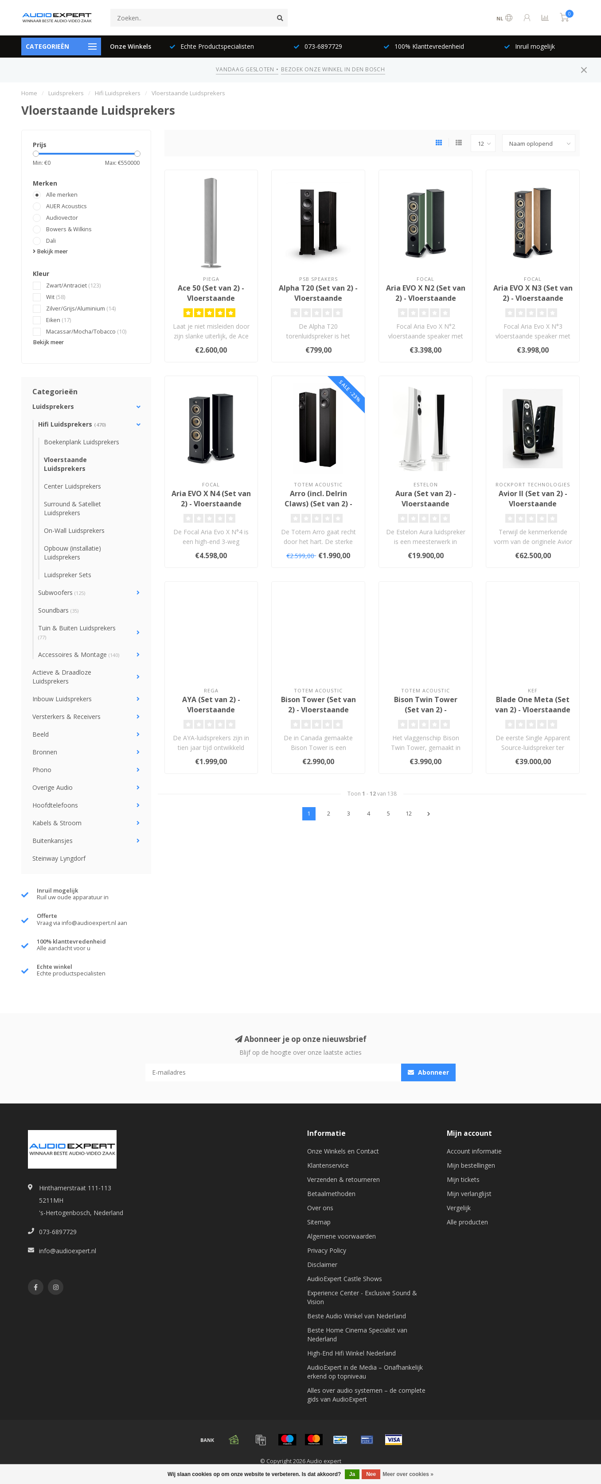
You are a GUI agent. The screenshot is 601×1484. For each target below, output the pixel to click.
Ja (352, 1474)
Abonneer (428, 1072)
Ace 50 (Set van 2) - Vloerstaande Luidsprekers (211, 298)
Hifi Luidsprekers (72, 424)
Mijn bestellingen (471, 1165)
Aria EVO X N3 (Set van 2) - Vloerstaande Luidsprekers (533, 298)
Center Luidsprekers (72, 486)
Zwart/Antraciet (73, 285)
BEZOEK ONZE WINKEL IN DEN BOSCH (333, 69)
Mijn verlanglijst (469, 1193)
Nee (371, 1474)
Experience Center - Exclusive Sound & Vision (362, 1297)
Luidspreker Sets (67, 575)
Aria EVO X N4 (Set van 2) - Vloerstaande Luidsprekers (211, 504)
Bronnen (44, 752)
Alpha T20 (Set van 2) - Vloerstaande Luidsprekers (318, 298)
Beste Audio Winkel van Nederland (356, 1316)
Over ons (320, 1208)
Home (29, 93)
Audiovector (62, 217)
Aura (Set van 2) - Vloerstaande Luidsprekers (425, 504)
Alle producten (467, 1222)
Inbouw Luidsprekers (62, 699)
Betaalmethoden (331, 1193)
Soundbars (58, 610)
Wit (55, 297)
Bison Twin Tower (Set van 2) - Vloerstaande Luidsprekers (425, 715)
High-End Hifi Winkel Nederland (351, 1353)
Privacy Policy (326, 1250)
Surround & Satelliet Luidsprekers (72, 508)
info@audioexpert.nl (67, 1251)
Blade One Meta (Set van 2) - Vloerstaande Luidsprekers (532, 710)
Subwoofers (61, 592)
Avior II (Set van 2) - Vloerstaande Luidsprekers (533, 504)
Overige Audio (52, 787)
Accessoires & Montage (78, 654)
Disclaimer (322, 1264)
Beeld (40, 734)
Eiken (58, 320)
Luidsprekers (53, 406)
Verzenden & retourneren (343, 1179)
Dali (51, 241)
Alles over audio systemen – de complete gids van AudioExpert (366, 1394)
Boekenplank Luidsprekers (81, 442)
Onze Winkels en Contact (343, 1151)
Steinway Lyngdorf (59, 858)
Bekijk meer (50, 251)
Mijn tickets (463, 1179)
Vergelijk (459, 1208)
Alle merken (62, 194)
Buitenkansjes (52, 840)
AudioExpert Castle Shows (344, 1278)
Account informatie (474, 1151)
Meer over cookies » (407, 1474)
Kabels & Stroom (57, 823)
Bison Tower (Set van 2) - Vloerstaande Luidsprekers (318, 710)
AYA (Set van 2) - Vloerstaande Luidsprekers (211, 710)
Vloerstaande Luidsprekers (65, 464)
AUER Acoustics (66, 206)
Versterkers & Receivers (66, 716)
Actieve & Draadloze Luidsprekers (61, 676)
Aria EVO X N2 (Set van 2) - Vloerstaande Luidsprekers (425, 298)
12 (409, 813)
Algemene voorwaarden (341, 1236)
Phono (41, 769)
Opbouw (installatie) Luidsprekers (72, 552)
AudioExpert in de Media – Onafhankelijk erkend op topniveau (365, 1371)
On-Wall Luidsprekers (74, 530)
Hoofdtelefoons (55, 805)
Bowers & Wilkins (69, 229)
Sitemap (319, 1222)
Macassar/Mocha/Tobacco (86, 331)
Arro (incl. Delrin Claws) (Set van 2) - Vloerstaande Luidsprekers (318, 509)
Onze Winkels (130, 46)
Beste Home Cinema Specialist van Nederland (357, 1334)
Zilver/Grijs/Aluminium (81, 308)
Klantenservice (328, 1165)
